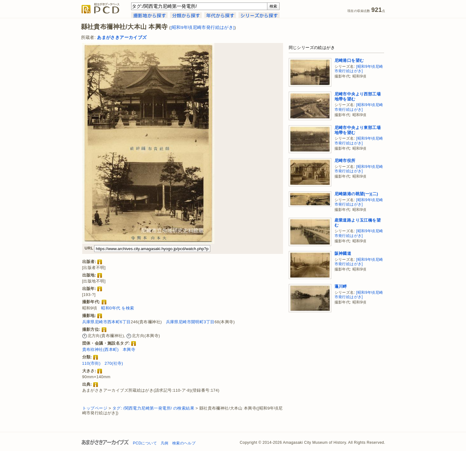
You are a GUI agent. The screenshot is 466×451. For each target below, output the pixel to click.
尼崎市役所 (345, 160)
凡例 (165, 443)
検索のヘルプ (184, 443)
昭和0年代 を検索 (117, 308)
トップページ (94, 408)
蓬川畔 (341, 286)
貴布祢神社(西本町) (100, 349)
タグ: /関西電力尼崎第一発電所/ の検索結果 (153, 408)
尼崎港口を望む (349, 60)
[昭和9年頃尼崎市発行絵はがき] (203, 27)
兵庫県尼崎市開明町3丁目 (190, 321)
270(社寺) (113, 363)
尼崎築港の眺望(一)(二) (356, 193)
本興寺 (129, 349)
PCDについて (145, 443)
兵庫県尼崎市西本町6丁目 (106, 321)
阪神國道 (343, 253)
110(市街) (91, 363)
